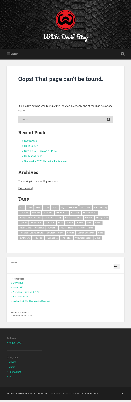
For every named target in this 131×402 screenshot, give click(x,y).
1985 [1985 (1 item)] (46, 209)
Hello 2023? (31, 147)
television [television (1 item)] (38, 239)
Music (12, 368)
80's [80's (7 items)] (21, 209)
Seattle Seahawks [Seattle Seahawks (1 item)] (86, 234)
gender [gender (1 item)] (78, 219)
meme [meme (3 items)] (70, 224)
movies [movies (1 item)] (80, 224)
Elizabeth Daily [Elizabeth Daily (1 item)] (89, 214)
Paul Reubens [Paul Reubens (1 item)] (67, 229)
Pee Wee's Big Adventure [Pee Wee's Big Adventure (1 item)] (31, 234)
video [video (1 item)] (97, 239)
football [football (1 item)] (48, 219)
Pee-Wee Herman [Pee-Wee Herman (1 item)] (85, 229)
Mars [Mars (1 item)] (60, 224)
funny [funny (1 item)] (58, 219)
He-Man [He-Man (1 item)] (88, 219)
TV (10, 378)
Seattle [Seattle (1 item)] (70, 234)
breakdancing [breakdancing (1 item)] (100, 209)
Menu (14, 55)
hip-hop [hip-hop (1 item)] (23, 224)
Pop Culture (15, 373)
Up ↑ (122, 395)
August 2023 (16, 344)
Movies (12, 363)
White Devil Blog (65, 38)
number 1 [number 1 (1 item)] (52, 229)
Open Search (122, 56)
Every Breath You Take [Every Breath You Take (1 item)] (30, 219)
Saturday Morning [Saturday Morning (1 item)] (55, 234)
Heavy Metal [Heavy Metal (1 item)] (102, 219)
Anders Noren (89, 395)
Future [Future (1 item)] (68, 219)
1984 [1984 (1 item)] (38, 209)
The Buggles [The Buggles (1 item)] (52, 239)
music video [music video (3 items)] (25, 229)
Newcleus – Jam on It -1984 (40, 152)
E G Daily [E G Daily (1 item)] (75, 214)
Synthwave (30, 142)
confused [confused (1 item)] (48, 214)
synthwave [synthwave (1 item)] (25, 239)
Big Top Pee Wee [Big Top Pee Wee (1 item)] (69, 209)
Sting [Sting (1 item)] (100, 234)
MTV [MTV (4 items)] (89, 224)
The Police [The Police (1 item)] (66, 239)
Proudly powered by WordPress (27, 395)
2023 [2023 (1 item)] (55, 209)
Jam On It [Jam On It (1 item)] (49, 224)
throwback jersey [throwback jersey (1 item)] (83, 239)
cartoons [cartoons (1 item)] (24, 214)
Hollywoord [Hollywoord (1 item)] (36, 224)
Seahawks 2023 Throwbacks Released (46, 162)
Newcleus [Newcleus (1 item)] (39, 229)
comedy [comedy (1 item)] (36, 214)
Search (14, 264)
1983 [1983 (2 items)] (29, 209)
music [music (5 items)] (98, 224)
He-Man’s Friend (33, 157)
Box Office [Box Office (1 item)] (85, 209)
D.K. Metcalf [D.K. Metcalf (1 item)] (61, 214)
